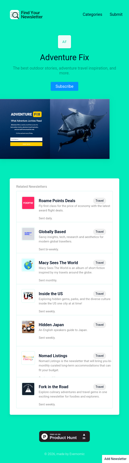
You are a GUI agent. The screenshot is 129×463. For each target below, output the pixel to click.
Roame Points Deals (57, 200)
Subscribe (64, 86)
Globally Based (52, 231)
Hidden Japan (51, 324)
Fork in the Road (53, 386)
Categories (92, 14)
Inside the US (51, 293)
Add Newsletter (115, 459)
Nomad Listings (53, 355)
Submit (116, 14)
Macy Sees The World (58, 262)
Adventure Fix (64, 57)
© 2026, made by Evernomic (64, 454)
